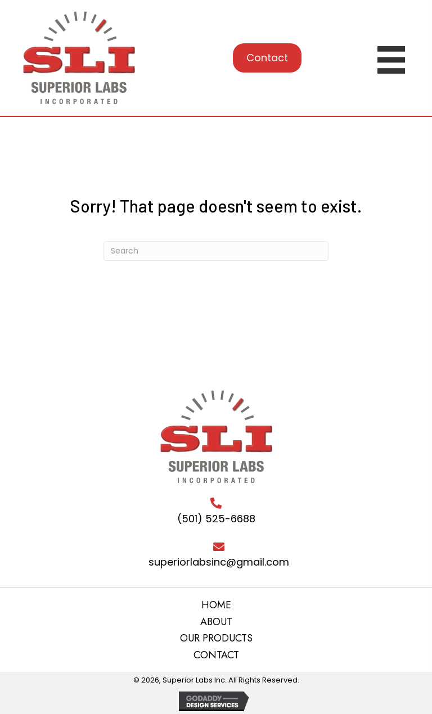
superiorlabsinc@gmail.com (218, 562)
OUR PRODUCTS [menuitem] (216, 638)
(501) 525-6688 (216, 519)
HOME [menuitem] (216, 605)
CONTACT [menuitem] (216, 655)
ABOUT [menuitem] (216, 622)
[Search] (216, 251)
